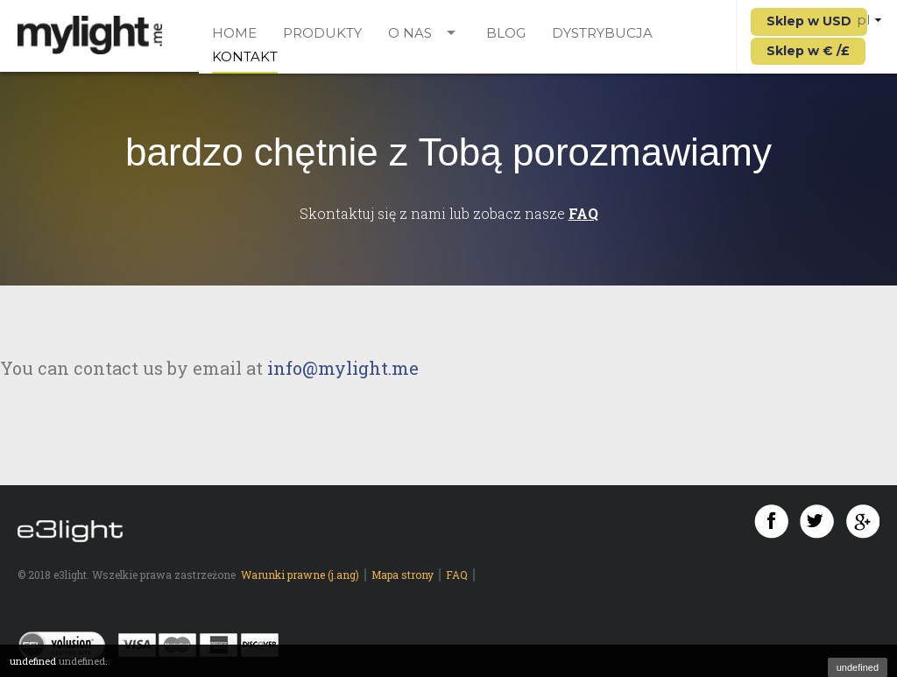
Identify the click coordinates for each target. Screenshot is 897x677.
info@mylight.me (343, 367)
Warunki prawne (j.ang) (300, 575)
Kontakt (245, 57)
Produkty (322, 33)
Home (234, 33)
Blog (506, 33)
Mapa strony (402, 575)
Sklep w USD (808, 21)
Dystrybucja (602, 33)
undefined (858, 667)
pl (869, 19)
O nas (410, 33)
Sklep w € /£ (808, 51)
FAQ (583, 213)
